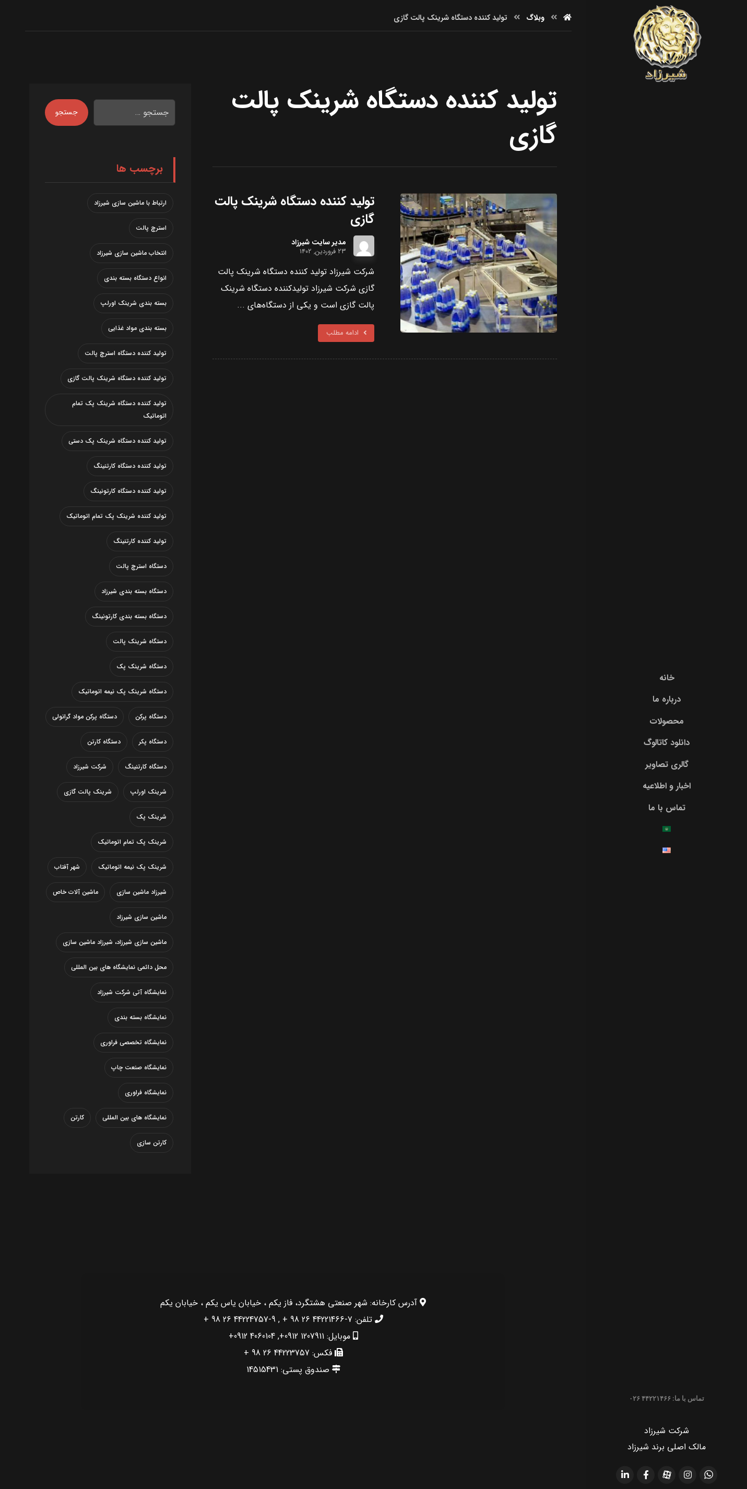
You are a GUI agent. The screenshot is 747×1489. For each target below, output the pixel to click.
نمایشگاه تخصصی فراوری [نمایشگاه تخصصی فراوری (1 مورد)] (133, 1042)
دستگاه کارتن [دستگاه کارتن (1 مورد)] (104, 741)
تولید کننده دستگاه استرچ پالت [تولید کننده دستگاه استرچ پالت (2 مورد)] (126, 353)
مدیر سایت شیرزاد (318, 242)
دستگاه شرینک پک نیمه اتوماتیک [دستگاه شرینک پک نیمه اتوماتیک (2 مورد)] (122, 691)
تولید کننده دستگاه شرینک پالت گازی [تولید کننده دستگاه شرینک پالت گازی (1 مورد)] (117, 378)
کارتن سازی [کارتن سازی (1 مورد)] (152, 1142)
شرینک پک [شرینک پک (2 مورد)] (151, 816)
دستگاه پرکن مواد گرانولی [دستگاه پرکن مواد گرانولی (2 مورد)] (84, 716)
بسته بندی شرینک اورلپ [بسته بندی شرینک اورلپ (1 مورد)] (133, 303)
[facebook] (646, 1474)
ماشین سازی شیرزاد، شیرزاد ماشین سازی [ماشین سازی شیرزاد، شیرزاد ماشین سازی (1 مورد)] (115, 942)
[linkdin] (625, 1474)
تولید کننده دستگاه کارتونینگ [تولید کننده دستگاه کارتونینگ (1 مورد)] (128, 490)
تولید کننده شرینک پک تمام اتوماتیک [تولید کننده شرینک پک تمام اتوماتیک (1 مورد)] (116, 516)
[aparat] (666, 1474)
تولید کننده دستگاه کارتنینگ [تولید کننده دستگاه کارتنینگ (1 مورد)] (130, 465)
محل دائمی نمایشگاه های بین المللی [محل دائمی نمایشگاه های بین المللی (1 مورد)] (119, 967)
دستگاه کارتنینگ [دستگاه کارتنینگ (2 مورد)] (146, 766)
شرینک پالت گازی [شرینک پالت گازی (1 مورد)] (88, 791)
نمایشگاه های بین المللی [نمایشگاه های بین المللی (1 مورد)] (134, 1117)
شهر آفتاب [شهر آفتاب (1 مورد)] (67, 866)
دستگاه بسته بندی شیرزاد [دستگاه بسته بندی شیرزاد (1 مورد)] (134, 591)
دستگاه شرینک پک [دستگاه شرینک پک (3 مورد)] (141, 666)
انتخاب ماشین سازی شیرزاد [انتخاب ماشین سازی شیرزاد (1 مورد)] (132, 252)
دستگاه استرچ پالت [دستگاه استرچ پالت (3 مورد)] (141, 566)
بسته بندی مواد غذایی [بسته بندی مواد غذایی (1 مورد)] (137, 328)
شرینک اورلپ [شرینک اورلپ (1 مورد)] (148, 791)
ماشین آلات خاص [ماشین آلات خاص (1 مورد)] (75, 891)
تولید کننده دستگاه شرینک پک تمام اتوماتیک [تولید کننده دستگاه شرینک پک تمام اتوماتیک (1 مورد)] (119, 409)
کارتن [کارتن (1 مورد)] (77, 1117)
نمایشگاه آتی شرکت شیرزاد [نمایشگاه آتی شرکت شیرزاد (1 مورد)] (132, 992)
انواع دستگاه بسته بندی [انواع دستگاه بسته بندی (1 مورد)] (135, 277)
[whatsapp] (708, 1474)
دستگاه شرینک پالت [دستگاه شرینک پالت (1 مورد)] (140, 641)
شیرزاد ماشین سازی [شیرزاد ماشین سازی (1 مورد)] (141, 891)
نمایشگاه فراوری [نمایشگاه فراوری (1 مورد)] (146, 1092)
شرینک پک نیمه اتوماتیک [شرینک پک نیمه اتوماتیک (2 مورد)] (132, 866)
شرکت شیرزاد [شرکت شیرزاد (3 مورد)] (89, 766)
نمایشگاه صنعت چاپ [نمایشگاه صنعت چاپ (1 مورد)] (139, 1067)
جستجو (66, 112)
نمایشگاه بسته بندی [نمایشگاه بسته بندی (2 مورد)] (140, 1017)
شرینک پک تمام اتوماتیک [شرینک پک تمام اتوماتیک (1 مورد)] (132, 841)
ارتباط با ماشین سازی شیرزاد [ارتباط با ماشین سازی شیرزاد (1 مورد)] (130, 202)
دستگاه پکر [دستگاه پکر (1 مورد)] (153, 741)
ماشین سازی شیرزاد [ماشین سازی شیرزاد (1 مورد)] (141, 916)
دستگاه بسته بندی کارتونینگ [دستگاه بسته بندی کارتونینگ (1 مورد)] (129, 616)
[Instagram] (687, 1474)
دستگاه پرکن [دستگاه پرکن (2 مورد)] (151, 716)
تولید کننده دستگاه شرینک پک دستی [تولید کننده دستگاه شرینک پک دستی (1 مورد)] (117, 440)
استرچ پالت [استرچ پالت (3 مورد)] (151, 227)
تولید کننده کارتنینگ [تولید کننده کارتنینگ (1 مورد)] (140, 541)
